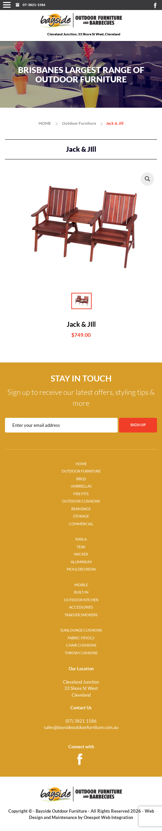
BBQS (81, 479)
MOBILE (81, 585)
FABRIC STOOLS (81, 638)
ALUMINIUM (81, 562)
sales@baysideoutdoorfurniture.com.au (81, 727)
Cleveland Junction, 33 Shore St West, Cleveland (83, 34)
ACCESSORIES (81, 607)
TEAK (81, 547)
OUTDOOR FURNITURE (81, 471)
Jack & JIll (114, 123)
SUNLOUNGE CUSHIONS (81, 630)
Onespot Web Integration (108, 817)
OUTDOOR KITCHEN (81, 600)
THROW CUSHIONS (81, 653)
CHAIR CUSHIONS (81, 645)
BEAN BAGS (81, 509)
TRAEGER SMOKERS (81, 615)
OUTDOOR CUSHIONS (81, 501)
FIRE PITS (81, 494)
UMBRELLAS (81, 486)
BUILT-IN (81, 592)
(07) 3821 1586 (81, 721)
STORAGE (81, 516)
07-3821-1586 (34, 5)
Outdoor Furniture (79, 123)
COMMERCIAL (81, 524)
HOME (45, 123)
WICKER (81, 554)
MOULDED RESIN (81, 569)
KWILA (81, 539)
